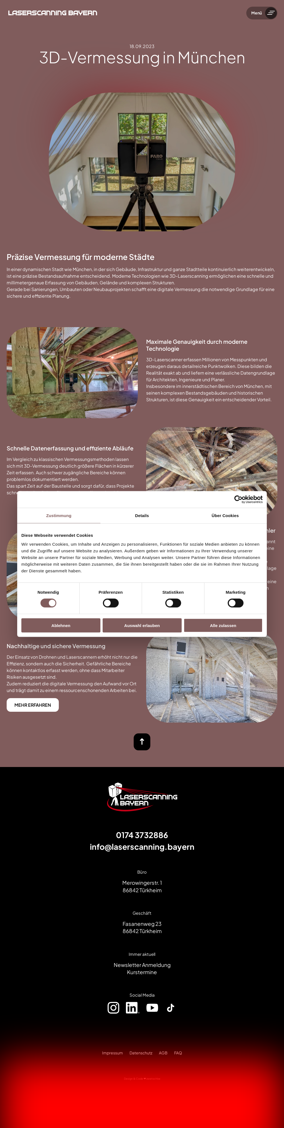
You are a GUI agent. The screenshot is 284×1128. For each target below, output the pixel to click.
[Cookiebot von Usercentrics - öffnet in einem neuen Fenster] (238, 499)
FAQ (178, 1052)
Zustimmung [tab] (59, 515)
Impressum (112, 1052)
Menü (256, 12)
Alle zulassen (223, 625)
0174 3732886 (142, 835)
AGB (163, 1052)
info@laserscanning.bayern (142, 846)
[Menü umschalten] (271, 13)
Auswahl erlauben (142, 625)
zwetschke (153, 1078)
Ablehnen (60, 625)
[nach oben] (142, 741)
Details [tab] (142, 515)
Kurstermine (142, 972)
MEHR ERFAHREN (32, 705)
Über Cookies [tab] (225, 515)
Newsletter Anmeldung (142, 964)
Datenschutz (141, 1052)
